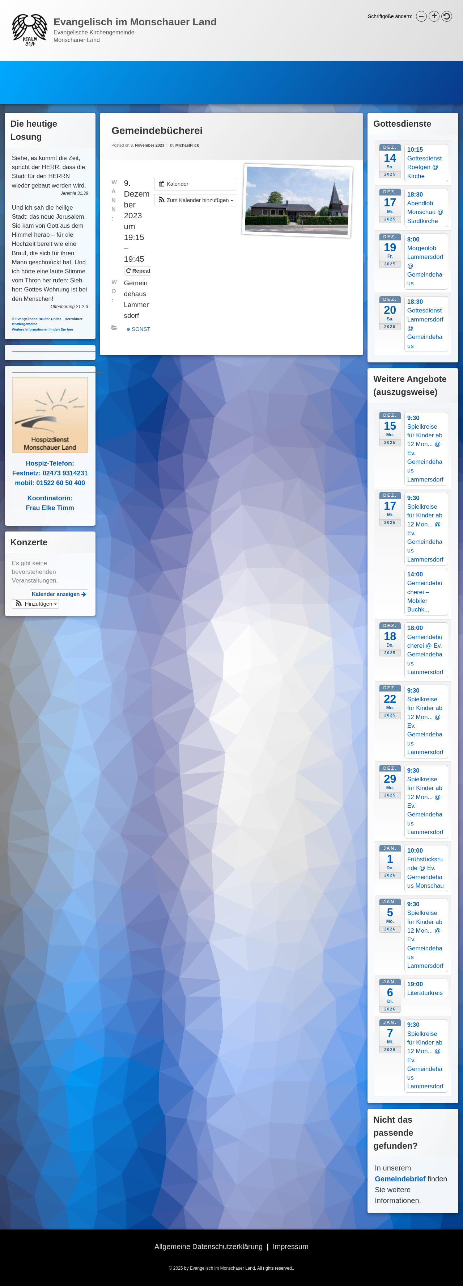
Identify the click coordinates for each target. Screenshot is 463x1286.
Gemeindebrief (181, 65)
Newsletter (124, 65)
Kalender (76, 65)
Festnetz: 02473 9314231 (41, 473)
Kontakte (141, 86)
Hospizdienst (370, 65)
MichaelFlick (187, 122)
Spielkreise (424, 65)
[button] (195, 178)
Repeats (140, 248)
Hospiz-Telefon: (41, 463)
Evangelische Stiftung (253, 65)
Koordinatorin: (41, 498)
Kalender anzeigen (50, 594)
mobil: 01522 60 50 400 (42, 483)
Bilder (90, 86)
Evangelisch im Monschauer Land (222, 1268)
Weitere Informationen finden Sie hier (34, 329)
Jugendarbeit (34, 86)
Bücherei (317, 65)
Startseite (29, 65)
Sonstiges (145, 306)
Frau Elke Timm (41, 508)
